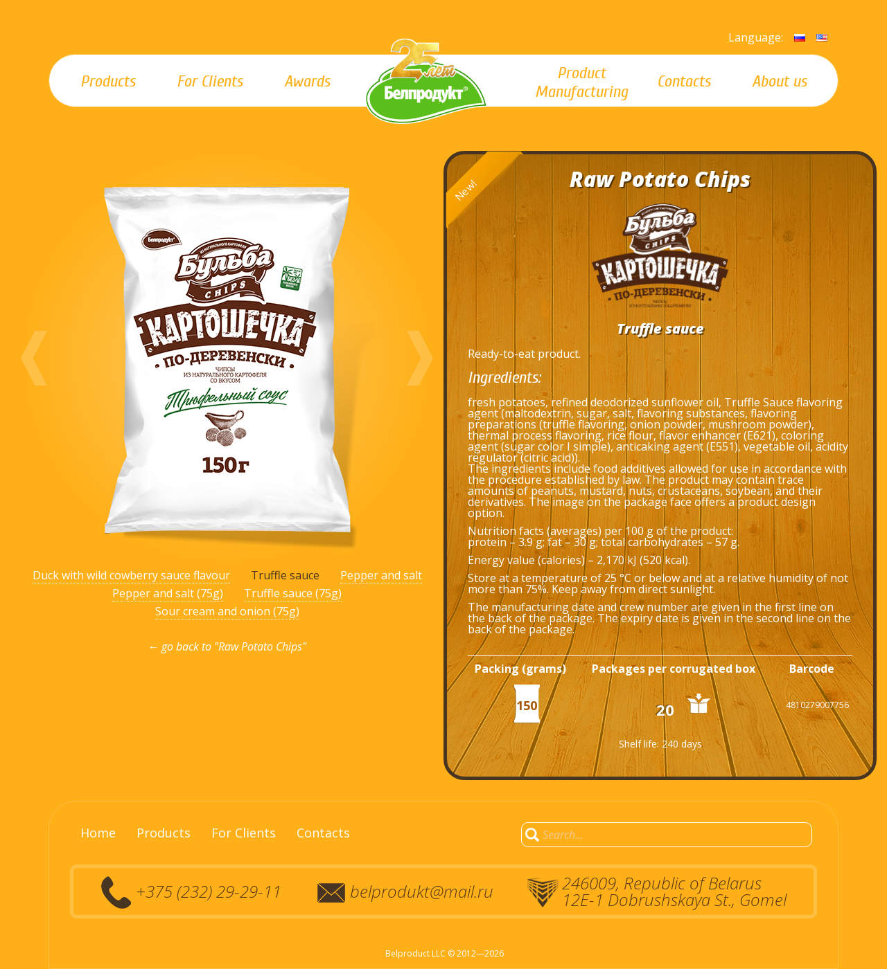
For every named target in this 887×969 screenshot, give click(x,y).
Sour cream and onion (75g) (227, 611)
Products (164, 832)
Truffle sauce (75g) (293, 593)
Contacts (323, 832)
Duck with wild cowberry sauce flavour (131, 575)
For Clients (243, 832)
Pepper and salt (381, 575)
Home (98, 832)
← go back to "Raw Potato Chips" (227, 646)
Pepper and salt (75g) (167, 593)
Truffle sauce (285, 575)
